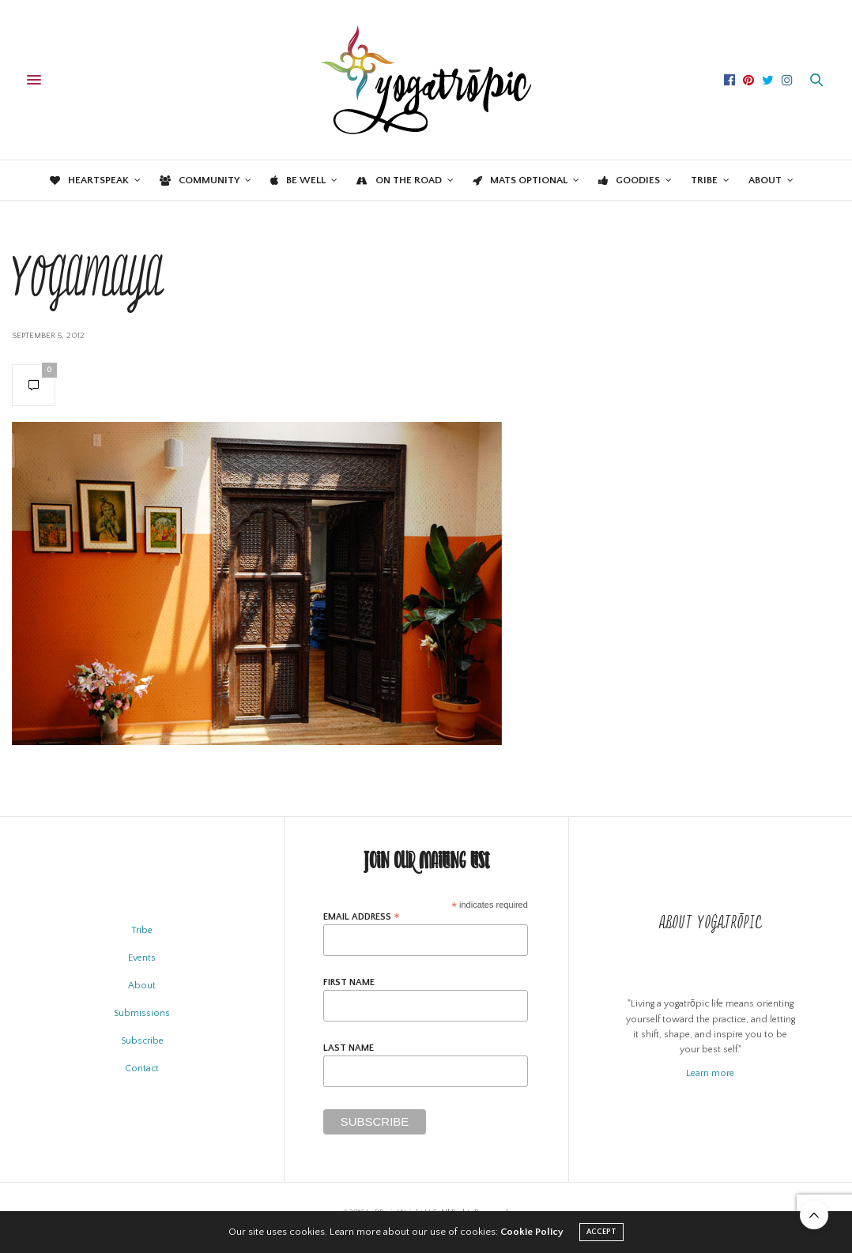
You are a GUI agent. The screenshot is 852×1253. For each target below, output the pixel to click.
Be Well (298, 180)
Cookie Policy (532, 1231)
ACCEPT (601, 1232)
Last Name (348, 1048)
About (765, 180)
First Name (349, 983)
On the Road (399, 180)
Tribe (704, 180)
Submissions (142, 1013)
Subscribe (142, 1041)
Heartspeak (89, 180)
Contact (142, 1068)
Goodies (629, 180)
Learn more (710, 1073)
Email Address (361, 917)
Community (199, 180)
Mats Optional (520, 180)
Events (142, 958)
